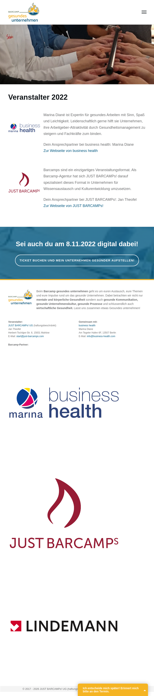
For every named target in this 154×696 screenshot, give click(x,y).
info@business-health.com (101, 336)
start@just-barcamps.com (30, 336)
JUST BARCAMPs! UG (20, 325)
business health (87, 325)
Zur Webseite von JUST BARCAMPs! (73, 206)
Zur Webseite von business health (71, 151)
